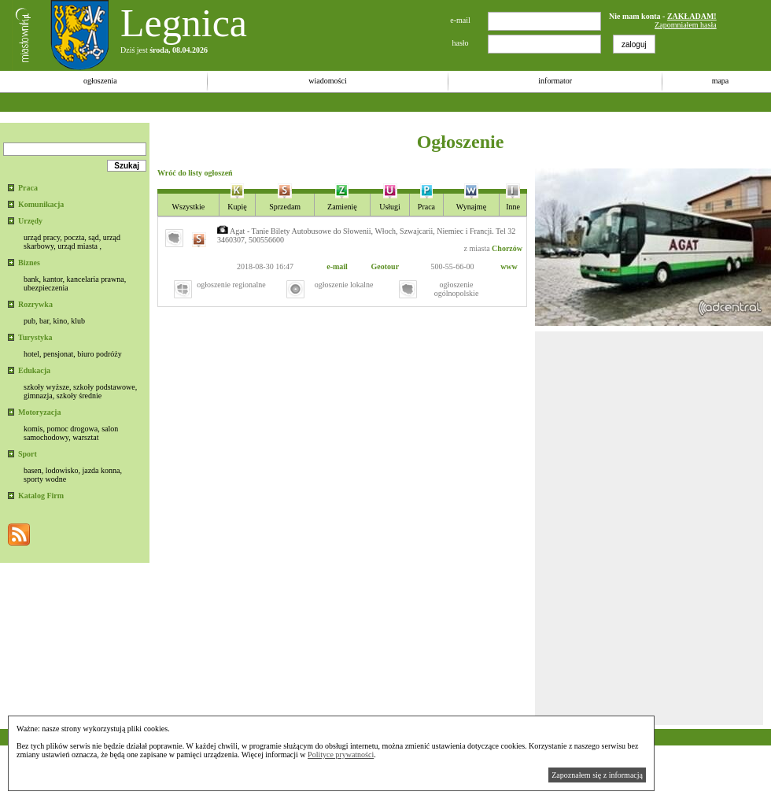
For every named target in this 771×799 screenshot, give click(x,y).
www (509, 266)
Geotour (385, 266)
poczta (74, 237)
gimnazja (38, 395)
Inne (513, 206)
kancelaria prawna (95, 279)
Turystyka (35, 337)
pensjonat (58, 354)
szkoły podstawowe (104, 387)
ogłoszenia (100, 80)
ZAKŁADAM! (692, 16)
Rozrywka (35, 304)
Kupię (236, 206)
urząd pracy (42, 237)
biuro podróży (99, 354)
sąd (93, 237)
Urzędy (30, 220)
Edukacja (34, 370)
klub (78, 320)
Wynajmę (471, 206)
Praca (28, 187)
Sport (27, 453)
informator (555, 80)
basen (33, 470)
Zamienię (342, 206)
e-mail (337, 266)
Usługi (389, 206)
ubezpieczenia (46, 287)
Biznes (29, 262)
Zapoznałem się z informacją (597, 775)
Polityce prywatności (341, 754)
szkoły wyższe (46, 387)
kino (60, 320)
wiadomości (327, 80)
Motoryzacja (39, 412)
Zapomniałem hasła (686, 24)
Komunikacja (41, 204)
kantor (52, 279)
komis (33, 428)
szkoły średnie (79, 395)
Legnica (183, 23)
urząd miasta (77, 246)
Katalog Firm (41, 495)
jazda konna (101, 470)
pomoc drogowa (72, 428)
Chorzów (507, 248)
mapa (720, 80)
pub (29, 320)
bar (44, 320)
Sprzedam (285, 206)
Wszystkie (188, 206)
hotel (31, 354)
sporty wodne (45, 479)
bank (31, 279)
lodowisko (62, 470)
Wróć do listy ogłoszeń (195, 172)
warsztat (85, 437)
